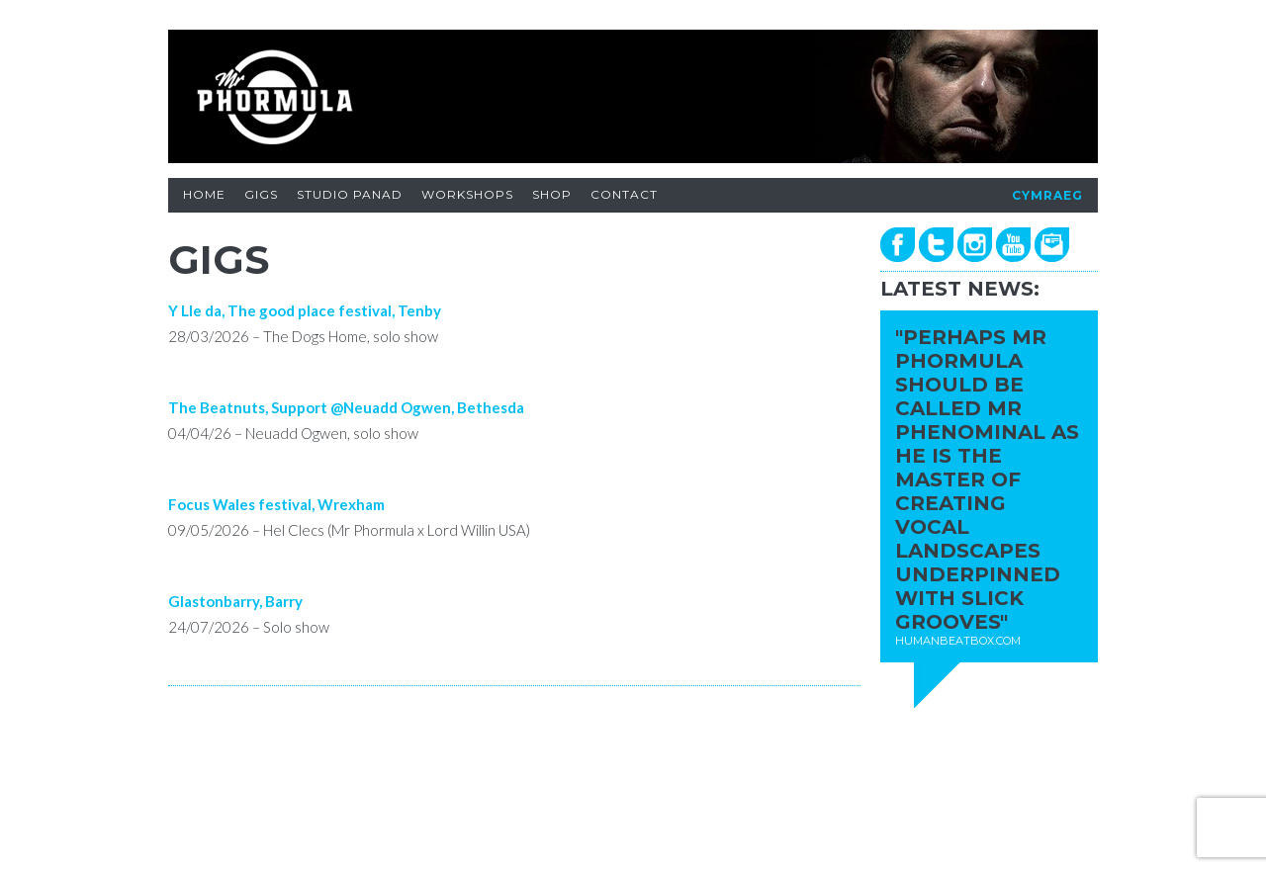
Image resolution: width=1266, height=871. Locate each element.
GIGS (261, 194)
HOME (204, 194)
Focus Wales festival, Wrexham (276, 504)
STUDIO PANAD (350, 194)
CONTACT (624, 194)
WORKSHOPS (467, 194)
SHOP (552, 194)
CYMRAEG (1047, 195)
